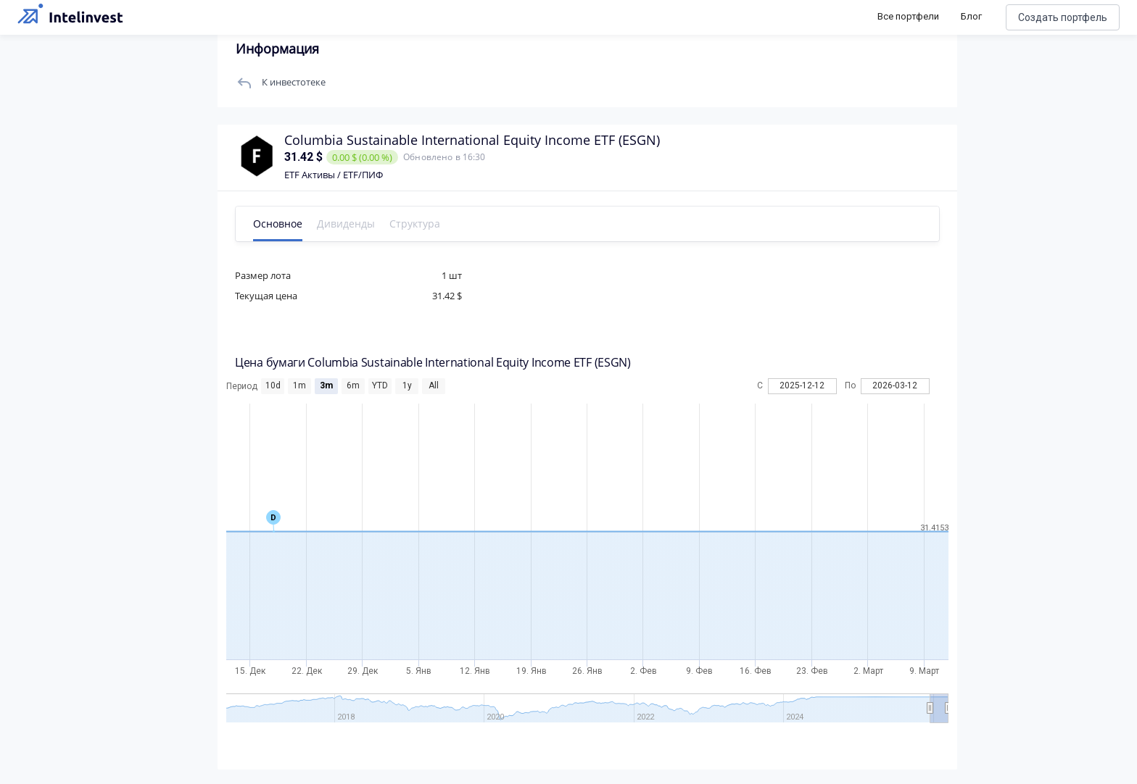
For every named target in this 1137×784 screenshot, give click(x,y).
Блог (971, 16)
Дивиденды (349, 223)
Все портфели (908, 16)
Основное (280, 223)
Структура (417, 223)
